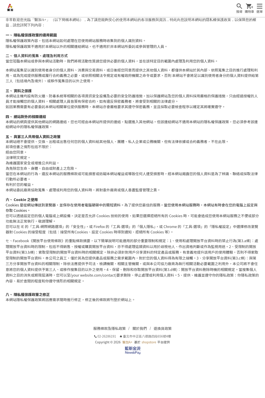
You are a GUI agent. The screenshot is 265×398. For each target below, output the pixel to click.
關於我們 (139, 328)
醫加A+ (127, 342)
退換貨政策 (163, 328)
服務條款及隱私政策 (109, 328)
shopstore (149, 342)
